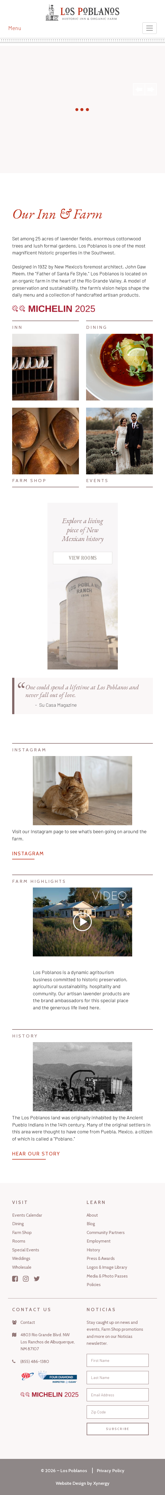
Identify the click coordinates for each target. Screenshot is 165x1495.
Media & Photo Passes (107, 1276)
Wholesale (21, 1267)
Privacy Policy (110, 1470)
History (93, 1249)
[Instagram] (26, 1278)
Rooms (18, 1241)
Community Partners (106, 1232)
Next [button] (151, 89)
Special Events (25, 1249)
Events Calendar (27, 1215)
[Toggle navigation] (149, 28)
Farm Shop (22, 1232)
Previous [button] (139, 89)
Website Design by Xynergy (83, 1483)
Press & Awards (101, 1258)
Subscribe (117, 1429)
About (92, 1215)
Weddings (21, 1258)
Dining (18, 1223)
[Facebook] (15, 1278)
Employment (99, 1241)
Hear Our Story (36, 1154)
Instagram (28, 854)
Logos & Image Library (107, 1267)
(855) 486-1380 (34, 1361)
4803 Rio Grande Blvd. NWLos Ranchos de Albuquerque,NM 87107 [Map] (47, 1341)
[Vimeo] (82, 922)
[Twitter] (37, 1278)
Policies (94, 1284)
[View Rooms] (82, 562)
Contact (27, 1322)
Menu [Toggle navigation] (14, 28)
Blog (91, 1223)
